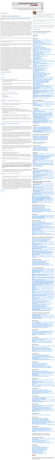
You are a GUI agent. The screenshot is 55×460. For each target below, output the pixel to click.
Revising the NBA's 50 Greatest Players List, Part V (40, 139)
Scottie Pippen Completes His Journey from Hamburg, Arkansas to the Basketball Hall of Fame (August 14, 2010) (43, 116)
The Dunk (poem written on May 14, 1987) (38, 207)
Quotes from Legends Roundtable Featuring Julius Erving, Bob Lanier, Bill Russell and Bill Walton (43, 62)
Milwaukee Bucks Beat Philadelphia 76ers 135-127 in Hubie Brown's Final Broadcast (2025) (43, 154)
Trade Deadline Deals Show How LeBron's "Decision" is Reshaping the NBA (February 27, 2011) (43, 439)
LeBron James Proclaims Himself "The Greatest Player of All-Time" (43, 132)
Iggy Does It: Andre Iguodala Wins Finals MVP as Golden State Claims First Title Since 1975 (43, 411)
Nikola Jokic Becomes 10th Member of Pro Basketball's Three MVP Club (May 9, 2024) (43, 234)
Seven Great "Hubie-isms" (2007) (37, 165)
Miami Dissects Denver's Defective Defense (38, 339)
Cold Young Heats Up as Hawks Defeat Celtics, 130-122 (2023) (42, 157)
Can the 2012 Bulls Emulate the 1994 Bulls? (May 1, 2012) (41, 118)
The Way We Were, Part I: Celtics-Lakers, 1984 (39, 453)
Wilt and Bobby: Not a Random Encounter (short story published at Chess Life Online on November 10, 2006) (43, 211)
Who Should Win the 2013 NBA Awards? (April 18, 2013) (40, 250)
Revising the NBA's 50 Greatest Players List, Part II (40, 136)
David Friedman (16, 100)
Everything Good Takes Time (37, 58)
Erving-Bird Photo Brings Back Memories (39, 59)
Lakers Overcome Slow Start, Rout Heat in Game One (40, 363)
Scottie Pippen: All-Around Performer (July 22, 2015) (40, 119)
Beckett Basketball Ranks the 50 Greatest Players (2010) (41, 149)
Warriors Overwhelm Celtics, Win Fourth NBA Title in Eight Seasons (42, 351)
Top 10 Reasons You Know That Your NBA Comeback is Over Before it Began (43, 215)
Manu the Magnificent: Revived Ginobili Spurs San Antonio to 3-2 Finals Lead (43, 421)
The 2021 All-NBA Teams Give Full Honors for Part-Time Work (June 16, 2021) (42, 255)
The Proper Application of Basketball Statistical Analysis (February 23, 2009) (43, 280)
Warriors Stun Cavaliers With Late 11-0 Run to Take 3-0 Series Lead (42, 391)
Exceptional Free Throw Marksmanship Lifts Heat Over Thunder (41, 429)
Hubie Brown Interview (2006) (37, 166)
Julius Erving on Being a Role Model (38, 76)
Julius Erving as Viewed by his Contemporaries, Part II (41, 98)
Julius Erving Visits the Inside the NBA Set (39, 72)
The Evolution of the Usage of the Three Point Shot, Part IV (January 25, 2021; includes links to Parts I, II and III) (43, 318)
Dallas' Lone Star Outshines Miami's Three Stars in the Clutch (41, 435)
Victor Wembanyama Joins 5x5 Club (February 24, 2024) (40, 264)
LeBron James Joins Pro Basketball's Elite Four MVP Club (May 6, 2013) (42, 226)
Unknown (14, 79)
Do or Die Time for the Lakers (36, 446)
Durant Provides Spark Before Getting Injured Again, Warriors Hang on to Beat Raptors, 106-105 (43, 375)
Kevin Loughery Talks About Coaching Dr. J (39, 47)
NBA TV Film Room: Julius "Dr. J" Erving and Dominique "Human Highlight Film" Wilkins (43, 87)
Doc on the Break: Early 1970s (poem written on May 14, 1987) (41, 206)
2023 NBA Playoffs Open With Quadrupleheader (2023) (41, 158)
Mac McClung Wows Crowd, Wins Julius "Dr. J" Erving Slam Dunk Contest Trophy (44, 94)
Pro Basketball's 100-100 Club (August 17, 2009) (39, 261)
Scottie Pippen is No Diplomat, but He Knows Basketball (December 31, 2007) (43, 112)
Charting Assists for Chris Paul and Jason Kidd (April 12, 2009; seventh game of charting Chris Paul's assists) (43, 284)
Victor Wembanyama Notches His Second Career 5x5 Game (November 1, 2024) (42, 265)
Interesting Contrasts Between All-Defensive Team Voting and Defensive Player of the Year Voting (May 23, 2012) (43, 248)
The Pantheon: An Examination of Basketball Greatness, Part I (42, 126)
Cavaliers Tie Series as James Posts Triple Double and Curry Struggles (42, 406)
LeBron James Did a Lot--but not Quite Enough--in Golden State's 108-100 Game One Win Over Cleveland (43, 405)
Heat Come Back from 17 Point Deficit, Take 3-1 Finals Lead (41, 430)
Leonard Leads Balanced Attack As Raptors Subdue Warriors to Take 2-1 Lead (43, 372)
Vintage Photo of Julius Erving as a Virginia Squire (40, 68)
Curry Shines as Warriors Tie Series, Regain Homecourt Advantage (42, 349)
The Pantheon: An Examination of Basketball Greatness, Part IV (42, 129)
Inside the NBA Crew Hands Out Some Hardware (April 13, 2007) (41, 238)
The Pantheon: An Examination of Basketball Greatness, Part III (42, 128)
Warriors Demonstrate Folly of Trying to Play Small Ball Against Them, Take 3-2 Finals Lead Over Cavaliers (43, 409)
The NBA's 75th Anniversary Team (38, 143)
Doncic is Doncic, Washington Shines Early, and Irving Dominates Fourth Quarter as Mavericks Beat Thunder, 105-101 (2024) (43, 156)
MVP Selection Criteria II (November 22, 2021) (39, 232)
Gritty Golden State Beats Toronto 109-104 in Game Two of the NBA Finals (43, 371)
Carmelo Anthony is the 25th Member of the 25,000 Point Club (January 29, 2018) (43, 195)
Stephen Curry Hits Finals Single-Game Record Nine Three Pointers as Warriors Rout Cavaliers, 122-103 (42, 381)
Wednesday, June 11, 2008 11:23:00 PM (7, 123)
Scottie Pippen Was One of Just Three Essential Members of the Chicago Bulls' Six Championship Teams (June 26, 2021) (43, 121)
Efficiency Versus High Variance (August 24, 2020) (39, 305)
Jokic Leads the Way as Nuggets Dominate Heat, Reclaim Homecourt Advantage (42, 340)
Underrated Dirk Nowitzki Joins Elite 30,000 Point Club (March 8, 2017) (43, 192)
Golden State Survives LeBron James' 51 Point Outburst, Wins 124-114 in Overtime (42, 380)
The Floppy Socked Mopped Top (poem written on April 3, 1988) (41, 209)
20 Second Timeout (28, 3)
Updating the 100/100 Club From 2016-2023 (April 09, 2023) (40, 263)
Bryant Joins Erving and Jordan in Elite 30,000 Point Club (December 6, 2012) (43, 185)
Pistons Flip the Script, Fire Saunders (37, 452)
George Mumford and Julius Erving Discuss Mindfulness (41, 82)
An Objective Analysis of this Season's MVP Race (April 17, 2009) (41, 223)
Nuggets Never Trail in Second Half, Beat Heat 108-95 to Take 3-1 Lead (42, 341)
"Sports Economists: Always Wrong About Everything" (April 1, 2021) (42, 307)
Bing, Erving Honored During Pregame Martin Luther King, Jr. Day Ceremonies (43, 50)
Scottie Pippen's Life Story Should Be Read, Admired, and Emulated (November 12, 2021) (43, 123)
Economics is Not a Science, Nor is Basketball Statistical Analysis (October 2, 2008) (43, 273)
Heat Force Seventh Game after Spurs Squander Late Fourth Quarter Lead (43, 422)
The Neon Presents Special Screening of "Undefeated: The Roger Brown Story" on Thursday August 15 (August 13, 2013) (43, 174)
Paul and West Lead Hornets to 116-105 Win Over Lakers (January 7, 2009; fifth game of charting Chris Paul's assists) (43, 279)
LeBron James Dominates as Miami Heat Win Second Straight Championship (43, 424)
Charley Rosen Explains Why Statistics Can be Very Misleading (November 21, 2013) (43, 296)
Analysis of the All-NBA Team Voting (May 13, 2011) (39, 246)
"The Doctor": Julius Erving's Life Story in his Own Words (41, 73)
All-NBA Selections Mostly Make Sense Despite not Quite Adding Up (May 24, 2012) (43, 249)
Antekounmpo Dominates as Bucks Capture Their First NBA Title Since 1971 (43, 359)
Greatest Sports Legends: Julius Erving (38, 69)
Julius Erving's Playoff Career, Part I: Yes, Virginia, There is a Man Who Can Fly (43, 102)
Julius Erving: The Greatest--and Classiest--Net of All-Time (41, 43)
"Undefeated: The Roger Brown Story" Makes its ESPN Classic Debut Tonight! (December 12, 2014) (43, 179)
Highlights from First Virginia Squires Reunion (39, 75)
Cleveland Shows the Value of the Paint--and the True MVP (40, 407)
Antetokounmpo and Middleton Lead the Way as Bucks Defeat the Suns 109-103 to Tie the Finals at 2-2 (43, 357)
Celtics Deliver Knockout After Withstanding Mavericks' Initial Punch (42, 332)
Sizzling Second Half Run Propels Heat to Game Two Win (40, 419)
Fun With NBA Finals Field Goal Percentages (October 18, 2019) (41, 304)
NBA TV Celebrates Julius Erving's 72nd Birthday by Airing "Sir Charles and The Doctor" (43, 89)
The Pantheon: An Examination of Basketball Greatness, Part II (42, 127)
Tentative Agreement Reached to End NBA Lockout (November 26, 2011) (42, 442)
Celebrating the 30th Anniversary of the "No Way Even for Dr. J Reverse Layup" (43, 60)
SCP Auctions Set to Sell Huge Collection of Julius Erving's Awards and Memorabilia (43, 64)
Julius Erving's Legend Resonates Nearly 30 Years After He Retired (42, 79)
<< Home (2, 191)
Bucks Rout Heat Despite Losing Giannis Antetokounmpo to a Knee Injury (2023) (43, 160)
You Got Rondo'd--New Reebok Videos (37, 451)
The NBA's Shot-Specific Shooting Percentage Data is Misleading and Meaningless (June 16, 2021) (42, 309)
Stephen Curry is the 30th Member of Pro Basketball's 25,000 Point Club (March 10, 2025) (42, 202)
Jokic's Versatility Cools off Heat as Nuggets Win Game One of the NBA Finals (43, 338)
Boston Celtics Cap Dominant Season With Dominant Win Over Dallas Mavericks (42, 334)
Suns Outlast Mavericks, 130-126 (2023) (38, 159)
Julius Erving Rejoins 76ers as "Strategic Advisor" (40, 70)
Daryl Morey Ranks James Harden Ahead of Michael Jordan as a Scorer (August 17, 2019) (42, 303)
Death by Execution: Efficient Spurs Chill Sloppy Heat (40, 418)
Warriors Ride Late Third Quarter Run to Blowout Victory (40, 347)
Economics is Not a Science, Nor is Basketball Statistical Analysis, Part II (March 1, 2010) (42, 287)
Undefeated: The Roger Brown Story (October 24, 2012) (41, 170)
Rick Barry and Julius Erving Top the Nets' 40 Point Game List (42, 86)
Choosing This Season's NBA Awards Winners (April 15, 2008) (41, 239)
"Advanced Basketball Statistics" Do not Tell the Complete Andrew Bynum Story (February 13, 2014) (43, 298)
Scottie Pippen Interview (36, 110)
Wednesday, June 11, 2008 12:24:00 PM (7, 108)
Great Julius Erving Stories (37, 46)
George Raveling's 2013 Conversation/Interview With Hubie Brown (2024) (43, 155)
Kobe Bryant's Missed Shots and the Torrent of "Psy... (40, 448)
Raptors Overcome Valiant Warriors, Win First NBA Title (40, 376)
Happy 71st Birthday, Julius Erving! (38, 84)
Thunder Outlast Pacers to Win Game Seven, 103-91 (39, 327)
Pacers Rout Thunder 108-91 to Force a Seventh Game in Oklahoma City (42, 326)
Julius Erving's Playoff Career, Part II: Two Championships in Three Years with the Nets (43, 103)
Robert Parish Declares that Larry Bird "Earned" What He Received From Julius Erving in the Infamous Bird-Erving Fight (44, 91)
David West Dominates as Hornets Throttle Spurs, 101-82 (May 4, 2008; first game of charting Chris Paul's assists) (43, 270)
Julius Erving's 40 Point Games (37, 56)
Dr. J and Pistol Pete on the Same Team (38, 42)
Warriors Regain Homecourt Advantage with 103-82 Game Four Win (42, 408)
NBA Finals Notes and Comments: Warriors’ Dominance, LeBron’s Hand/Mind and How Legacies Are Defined (43, 386)
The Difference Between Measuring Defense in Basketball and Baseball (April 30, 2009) (43, 286)
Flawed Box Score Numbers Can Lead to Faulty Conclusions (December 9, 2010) (42, 290)
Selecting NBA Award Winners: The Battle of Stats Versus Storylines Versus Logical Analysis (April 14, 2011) (43, 224)
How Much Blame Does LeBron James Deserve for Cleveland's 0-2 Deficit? (43, 397)
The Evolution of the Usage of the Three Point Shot (39, 314)
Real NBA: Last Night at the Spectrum (38, 53)
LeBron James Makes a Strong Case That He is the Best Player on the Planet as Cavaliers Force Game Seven (43, 400)
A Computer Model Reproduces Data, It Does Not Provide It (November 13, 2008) (43, 276)
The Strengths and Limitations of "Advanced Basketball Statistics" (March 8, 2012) (43, 292)
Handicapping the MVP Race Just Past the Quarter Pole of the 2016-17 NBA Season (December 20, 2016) (43, 229)
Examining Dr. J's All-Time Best (37, 45)
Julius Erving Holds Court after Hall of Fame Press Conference (42, 51)
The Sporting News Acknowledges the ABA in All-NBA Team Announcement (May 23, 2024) (43, 257)
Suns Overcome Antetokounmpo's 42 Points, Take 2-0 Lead (40, 355)
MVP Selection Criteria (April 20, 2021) (37, 230)
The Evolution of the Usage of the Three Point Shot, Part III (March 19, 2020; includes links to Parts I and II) (43, 316)
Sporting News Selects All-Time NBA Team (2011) (40, 148)
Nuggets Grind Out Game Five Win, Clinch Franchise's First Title (41, 342)
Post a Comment (3, 190)
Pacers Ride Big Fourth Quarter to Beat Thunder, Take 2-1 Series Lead (42, 324)
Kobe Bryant (9, 70)
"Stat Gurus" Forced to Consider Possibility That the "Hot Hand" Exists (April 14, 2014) (42, 299)
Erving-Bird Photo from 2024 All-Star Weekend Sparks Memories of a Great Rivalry (44, 97)
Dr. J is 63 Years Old (36, 71)
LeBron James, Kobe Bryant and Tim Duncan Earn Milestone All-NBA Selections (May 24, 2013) (42, 254)
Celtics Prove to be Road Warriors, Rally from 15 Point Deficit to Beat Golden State (43, 346)
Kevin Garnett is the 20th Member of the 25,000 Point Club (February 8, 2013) (43, 188)
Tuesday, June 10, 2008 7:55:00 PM (6, 79)
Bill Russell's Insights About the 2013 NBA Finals (39, 423)
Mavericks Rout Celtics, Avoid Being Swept (38, 333)
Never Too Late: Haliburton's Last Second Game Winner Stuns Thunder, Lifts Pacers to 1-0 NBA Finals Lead (43, 322)
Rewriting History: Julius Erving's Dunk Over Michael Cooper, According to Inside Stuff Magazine (44, 54)
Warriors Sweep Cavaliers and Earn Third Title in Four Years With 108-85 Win (43, 384)
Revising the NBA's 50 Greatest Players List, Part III (40, 137)
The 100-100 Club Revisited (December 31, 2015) (39, 262)
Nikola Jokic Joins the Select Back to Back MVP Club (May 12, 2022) (42, 233)
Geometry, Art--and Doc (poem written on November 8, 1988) (41, 210)
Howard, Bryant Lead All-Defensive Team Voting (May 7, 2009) (41, 240)
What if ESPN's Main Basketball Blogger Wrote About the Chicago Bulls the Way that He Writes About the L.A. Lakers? (43, 218)
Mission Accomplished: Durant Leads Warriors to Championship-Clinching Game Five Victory (43, 393)
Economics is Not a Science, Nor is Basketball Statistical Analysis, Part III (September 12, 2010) (42, 289)
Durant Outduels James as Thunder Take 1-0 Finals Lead (40, 427)
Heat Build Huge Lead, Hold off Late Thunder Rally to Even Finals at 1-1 (42, 428)
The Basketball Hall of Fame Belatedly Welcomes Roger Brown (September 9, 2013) (43, 177)
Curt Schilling (5, 70)
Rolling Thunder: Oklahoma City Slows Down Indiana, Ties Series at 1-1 (42, 323)
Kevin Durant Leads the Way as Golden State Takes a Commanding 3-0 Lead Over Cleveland (43, 383)
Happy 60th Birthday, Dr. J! (37, 57)
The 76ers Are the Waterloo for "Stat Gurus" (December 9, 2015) (41, 301)
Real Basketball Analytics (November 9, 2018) (38, 302)
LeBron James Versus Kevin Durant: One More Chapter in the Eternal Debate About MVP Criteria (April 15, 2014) (43, 228)
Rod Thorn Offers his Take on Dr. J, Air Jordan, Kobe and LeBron (42, 41)
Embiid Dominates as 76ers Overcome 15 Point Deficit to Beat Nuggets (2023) (43, 162)
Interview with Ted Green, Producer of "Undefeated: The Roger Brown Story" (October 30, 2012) (43, 171)
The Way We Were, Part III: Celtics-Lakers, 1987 (39, 450)
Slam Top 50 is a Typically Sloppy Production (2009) (40, 150)
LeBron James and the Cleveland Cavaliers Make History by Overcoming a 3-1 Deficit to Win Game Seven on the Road (43, 401)
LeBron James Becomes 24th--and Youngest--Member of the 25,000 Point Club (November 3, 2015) (43, 191)
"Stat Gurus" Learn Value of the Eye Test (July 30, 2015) (40, 300)
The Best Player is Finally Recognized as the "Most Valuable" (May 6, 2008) (43, 222)
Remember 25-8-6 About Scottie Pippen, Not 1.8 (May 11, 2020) (42, 120)
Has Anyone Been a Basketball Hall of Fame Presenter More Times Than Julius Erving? (43, 77)
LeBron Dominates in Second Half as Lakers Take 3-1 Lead (40, 365)
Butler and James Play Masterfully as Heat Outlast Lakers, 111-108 (41, 366)
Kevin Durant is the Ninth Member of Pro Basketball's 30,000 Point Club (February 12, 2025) (42, 201)
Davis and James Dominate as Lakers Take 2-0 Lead (39, 364)
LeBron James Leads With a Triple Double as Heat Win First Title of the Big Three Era (43, 431)
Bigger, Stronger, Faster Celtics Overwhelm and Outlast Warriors (41, 348)
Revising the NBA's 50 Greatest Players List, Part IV (40, 138)
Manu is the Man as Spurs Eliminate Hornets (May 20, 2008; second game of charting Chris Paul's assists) (43, 271)
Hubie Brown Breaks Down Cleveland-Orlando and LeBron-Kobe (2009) (43, 164)
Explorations (34, 36)
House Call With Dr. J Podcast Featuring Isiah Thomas (41, 81)
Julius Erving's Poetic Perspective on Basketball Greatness (41, 74)
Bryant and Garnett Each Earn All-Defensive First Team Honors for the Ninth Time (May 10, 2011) (43, 245)
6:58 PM (10, 72)
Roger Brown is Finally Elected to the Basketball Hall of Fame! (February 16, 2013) (43, 173)
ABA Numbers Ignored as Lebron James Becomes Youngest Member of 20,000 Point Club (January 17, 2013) (43, 187)
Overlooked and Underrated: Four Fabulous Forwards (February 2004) (43, 109)
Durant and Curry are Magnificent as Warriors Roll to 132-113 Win (42, 390)
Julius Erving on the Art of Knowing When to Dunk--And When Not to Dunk (43, 44)
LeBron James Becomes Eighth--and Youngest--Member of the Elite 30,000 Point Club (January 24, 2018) (43, 193)
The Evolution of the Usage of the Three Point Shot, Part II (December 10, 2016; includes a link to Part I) (42, 315)
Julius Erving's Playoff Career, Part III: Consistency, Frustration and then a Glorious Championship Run (44, 105)
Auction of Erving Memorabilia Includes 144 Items (40, 65)
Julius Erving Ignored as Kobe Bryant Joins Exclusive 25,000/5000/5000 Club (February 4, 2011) (43, 184)
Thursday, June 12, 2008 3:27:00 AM (6, 173)
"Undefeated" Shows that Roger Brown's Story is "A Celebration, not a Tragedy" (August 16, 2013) (43, 176)
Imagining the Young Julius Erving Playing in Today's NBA (41, 80)
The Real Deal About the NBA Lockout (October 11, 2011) (40, 440)
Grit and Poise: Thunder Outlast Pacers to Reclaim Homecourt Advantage (42, 325)
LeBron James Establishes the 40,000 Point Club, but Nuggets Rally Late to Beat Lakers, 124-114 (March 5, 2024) (43, 199)
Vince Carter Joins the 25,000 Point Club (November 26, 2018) (41, 196)
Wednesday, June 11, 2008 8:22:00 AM (6, 100)
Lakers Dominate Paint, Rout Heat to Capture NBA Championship (41, 367)
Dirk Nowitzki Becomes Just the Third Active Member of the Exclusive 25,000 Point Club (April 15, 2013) (43, 190)
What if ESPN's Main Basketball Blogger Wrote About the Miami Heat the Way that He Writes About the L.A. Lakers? (43, 216)
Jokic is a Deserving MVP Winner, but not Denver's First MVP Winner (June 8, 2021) (43, 231)
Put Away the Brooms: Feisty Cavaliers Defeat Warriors (40, 392)
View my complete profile (36, 29)
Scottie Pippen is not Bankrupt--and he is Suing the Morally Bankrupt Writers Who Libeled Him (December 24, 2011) (43, 117)
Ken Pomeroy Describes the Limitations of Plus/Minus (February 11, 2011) (43, 291)
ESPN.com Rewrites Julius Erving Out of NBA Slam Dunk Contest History (43, 85)
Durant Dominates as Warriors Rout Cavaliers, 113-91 (40, 389)
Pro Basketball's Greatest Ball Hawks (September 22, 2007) (40, 260)
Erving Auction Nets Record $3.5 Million (39, 67)
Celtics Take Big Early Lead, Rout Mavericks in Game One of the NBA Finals (43, 331)
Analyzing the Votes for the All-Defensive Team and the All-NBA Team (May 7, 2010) (43, 242)
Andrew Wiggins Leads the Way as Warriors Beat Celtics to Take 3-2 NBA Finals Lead (42, 350)
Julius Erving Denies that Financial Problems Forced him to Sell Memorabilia (42, 66)
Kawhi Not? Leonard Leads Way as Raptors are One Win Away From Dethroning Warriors (42, 373)
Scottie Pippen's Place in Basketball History (39, 111)
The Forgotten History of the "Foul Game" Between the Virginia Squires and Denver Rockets (43, 92)
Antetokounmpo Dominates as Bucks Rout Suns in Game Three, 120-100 (42, 356)
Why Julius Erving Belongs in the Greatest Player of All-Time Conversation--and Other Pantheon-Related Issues (44, 131)
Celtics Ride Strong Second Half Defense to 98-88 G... (39, 449)
